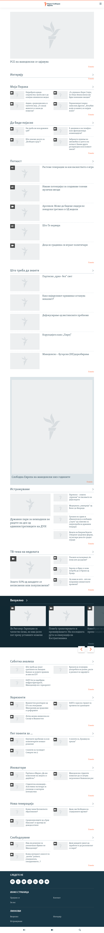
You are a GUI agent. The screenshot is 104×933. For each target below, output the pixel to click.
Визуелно (19, 600)
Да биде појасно (52, 123)
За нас (13, 903)
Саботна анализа (52, 661)
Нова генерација (52, 803)
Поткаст (52, 161)
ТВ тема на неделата (52, 552)
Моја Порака (52, 87)
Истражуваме (52, 489)
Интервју (52, 75)
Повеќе (91, 67)
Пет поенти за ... (52, 733)
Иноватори (52, 767)
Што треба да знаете (52, 270)
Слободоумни (52, 837)
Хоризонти (52, 697)
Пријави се (15, 898)
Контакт (56, 898)
